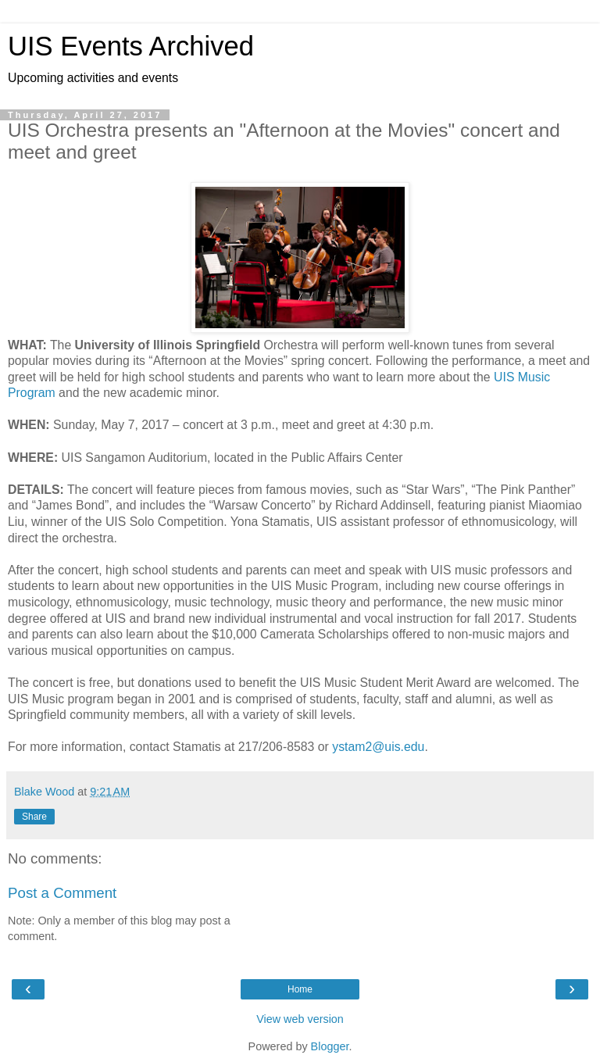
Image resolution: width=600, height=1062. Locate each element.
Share (34, 816)
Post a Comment (62, 893)
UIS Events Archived (131, 46)
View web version (300, 1019)
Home (300, 989)
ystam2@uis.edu (378, 746)
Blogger (330, 1046)
